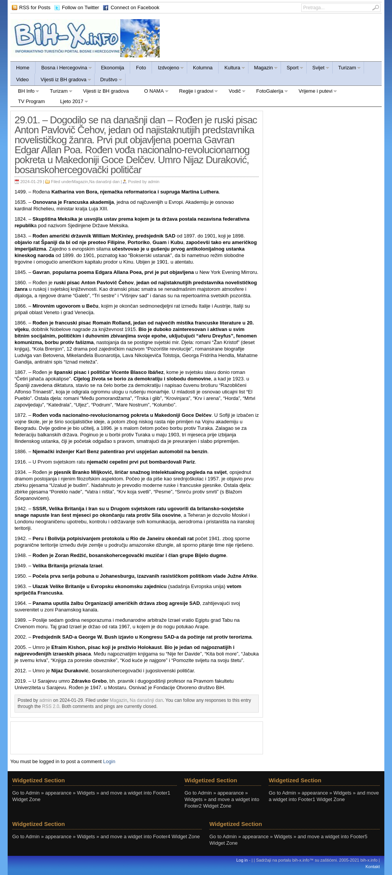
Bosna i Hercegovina (64, 69)
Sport (292, 69)
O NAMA (153, 92)
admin (153, 181)
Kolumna (202, 67)
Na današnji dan (104, 181)
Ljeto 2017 (70, 102)
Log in (242, 860)
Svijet (318, 69)
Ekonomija (112, 67)
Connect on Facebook (135, 7)
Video (22, 79)
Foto (141, 67)
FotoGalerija (268, 92)
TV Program (31, 101)
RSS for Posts (35, 7)
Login (109, 761)
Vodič (233, 92)
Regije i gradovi (195, 92)
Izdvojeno (168, 69)
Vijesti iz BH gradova (63, 81)
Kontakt (373, 866)
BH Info (24, 92)
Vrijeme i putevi (314, 92)
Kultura (232, 69)
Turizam (347, 69)
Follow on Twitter (80, 7)
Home (22, 67)
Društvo (108, 81)
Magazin (263, 69)
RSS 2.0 (50, 706)
